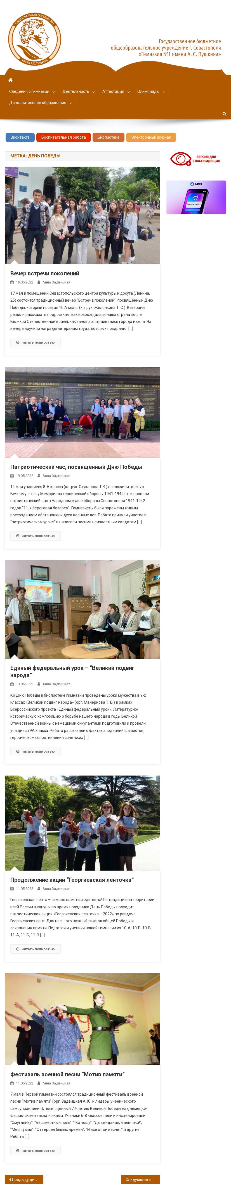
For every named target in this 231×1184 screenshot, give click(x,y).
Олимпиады (148, 91)
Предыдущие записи (28, 1179)
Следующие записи (143, 1179)
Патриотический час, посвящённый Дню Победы (76, 467)
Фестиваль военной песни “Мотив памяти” (67, 1074)
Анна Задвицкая (56, 282)
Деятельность (75, 91)
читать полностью (35, 342)
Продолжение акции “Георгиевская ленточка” (72, 879)
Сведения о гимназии (29, 91)
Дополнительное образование (37, 102)
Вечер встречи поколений (44, 273)
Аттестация (113, 91)
